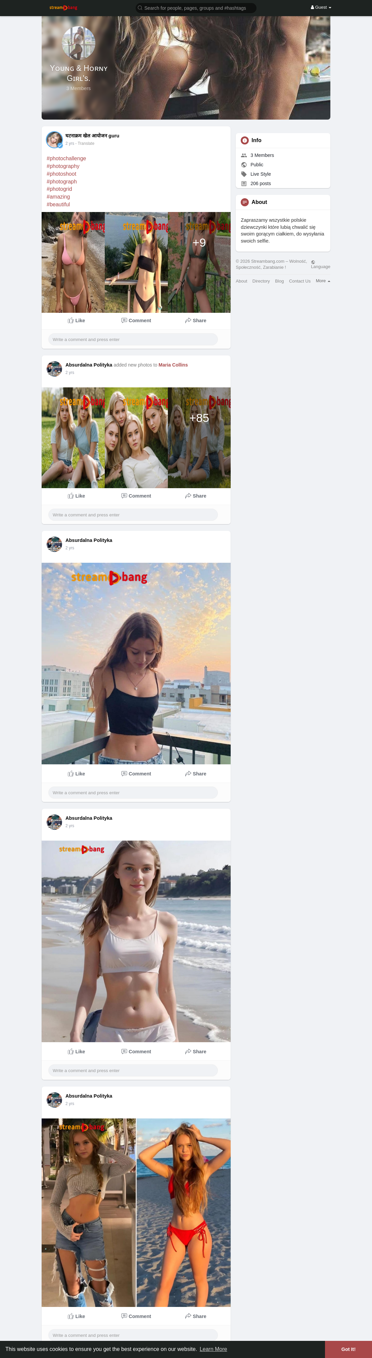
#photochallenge (66, 158)
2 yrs (69, 143)
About (241, 281)
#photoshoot (61, 174)
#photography (63, 166)
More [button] (323, 280)
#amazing (58, 197)
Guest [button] (321, 7)
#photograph (62, 181)
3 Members (262, 155)
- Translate (84, 143)
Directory (261, 281)
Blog (279, 281)
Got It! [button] (348, 1349)
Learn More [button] (213, 1349)
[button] (196, 7)
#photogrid (59, 189)
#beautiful (58, 204)
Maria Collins (173, 365)
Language (320, 264)
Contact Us (300, 281)
